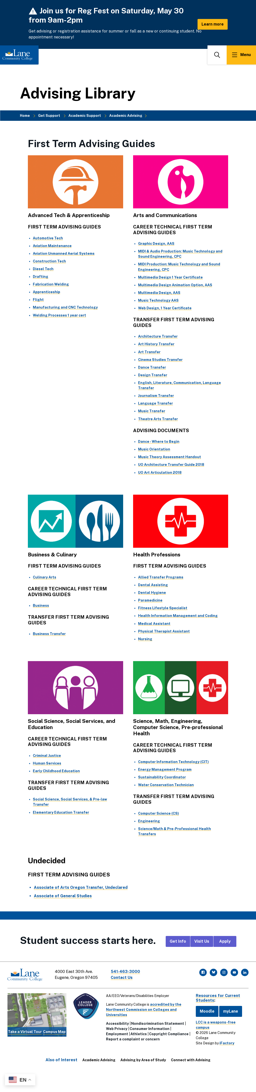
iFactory (226, 1043)
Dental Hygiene (152, 593)
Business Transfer (49, 634)
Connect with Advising (190, 1060)
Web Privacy (116, 1029)
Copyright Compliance (169, 1034)
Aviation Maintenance (52, 246)
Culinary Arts (44, 577)
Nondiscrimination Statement (157, 1024)
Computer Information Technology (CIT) (173, 762)
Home (25, 116)
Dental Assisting (153, 585)
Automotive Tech (48, 238)
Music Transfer (151, 411)
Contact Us (122, 977)
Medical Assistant (154, 624)
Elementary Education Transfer (61, 812)
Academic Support (84, 116)
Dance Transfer (152, 367)
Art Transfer (149, 352)
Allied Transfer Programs (160, 577)
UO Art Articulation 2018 (160, 473)
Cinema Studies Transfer (160, 360)
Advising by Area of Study (143, 1060)
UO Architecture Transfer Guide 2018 (171, 465)
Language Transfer (155, 403)
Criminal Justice (47, 756)
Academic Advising (125, 116)
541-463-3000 (125, 971)
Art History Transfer (156, 344)
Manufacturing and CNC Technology (65, 307)
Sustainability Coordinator (162, 777)
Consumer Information (149, 1029)
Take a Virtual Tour (25, 1032)
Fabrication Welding (51, 284)
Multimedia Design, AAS (159, 293)
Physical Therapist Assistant (164, 631)
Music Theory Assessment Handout (169, 457)
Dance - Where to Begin (158, 442)
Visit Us (201, 941)
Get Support (49, 116)
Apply (225, 941)
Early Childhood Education (56, 771)
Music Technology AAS (158, 300)
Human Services (47, 763)
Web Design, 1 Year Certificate (165, 308)
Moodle (207, 1011)
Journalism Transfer (156, 396)
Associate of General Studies (63, 896)
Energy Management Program (165, 769)
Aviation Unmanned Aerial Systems (64, 254)
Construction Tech (49, 261)
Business (41, 606)
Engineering (149, 821)
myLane (230, 1011)
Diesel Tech (43, 269)
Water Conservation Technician (166, 785)
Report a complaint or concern (133, 1039)
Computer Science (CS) (158, 813)
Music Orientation (154, 449)
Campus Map (54, 1032)
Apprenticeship (46, 292)
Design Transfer (152, 375)
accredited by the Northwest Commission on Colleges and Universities (143, 1009)
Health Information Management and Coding (178, 616)
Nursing (145, 639)
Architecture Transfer (158, 336)
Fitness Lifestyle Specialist (162, 608)
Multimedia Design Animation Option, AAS (175, 285)
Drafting (40, 277)
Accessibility (117, 1024)
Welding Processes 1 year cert (59, 315)
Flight (38, 300)
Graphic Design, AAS (156, 244)
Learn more (213, 24)
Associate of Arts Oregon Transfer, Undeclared (81, 887)
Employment (117, 1034)
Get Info (178, 941)
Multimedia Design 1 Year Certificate (170, 277)
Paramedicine (150, 600)
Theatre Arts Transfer (158, 419)
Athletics (138, 1034)
